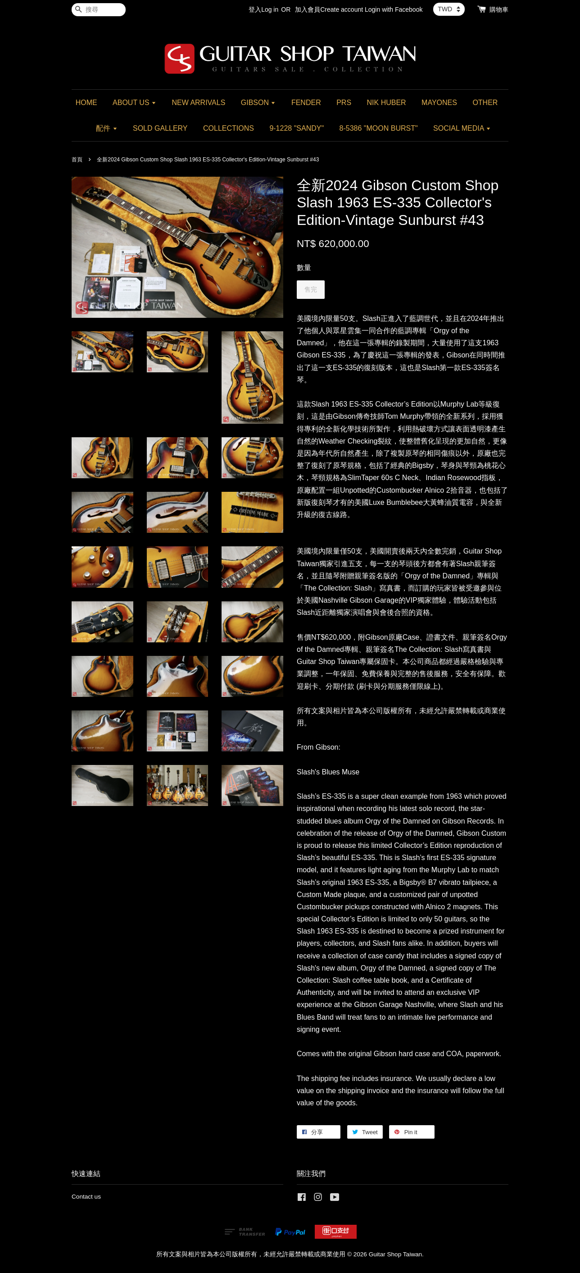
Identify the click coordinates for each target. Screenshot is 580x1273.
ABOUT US (134, 102)
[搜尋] (99, 9)
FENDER (306, 102)
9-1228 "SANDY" (296, 128)
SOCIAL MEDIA (462, 128)
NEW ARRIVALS (198, 102)
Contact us (86, 1196)
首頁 (77, 159)
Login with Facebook (393, 9)
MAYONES (439, 102)
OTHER (485, 102)
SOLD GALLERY (160, 128)
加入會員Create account (329, 9)
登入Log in (263, 9)
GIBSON (258, 102)
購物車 (498, 9)
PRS (343, 102)
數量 (304, 267)
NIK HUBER (386, 102)
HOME (86, 102)
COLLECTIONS (228, 128)
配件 (106, 128)
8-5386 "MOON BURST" (379, 128)
